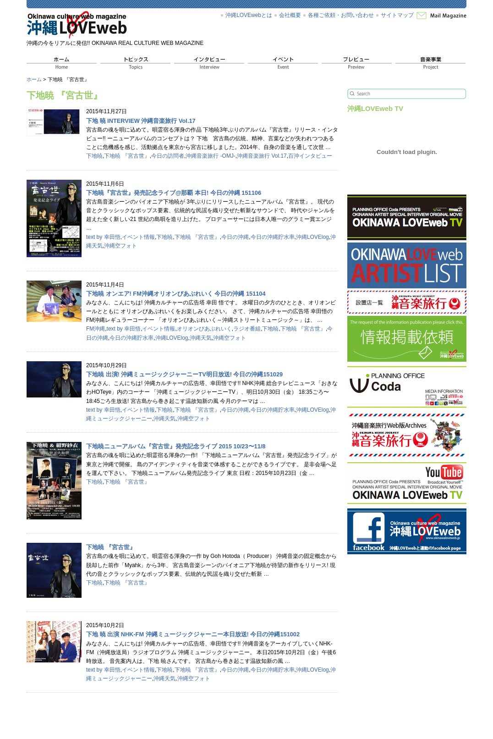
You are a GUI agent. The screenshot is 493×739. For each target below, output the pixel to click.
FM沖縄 (95, 328)
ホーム (34, 79)
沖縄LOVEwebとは (248, 15)
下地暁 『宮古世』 (126, 156)
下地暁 (94, 156)
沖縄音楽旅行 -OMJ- (211, 156)
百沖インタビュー (310, 156)
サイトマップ (397, 15)
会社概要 (290, 15)
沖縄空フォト (120, 246)
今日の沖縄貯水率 (273, 237)
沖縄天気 (201, 338)
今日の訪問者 (167, 156)
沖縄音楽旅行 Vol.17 (262, 156)
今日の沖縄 (235, 237)
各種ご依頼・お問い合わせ (341, 15)
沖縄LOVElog (312, 237)
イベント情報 (138, 237)
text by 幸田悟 (103, 237)
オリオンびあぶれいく (204, 328)
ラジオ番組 (247, 328)
